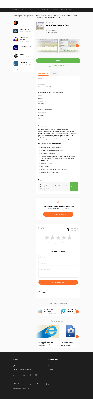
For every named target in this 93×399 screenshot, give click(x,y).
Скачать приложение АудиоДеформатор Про (53, 186)
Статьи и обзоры (67, 10)
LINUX (31, 10)
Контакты (51, 366)
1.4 (48, 28)
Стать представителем (58, 214)
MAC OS (23, 10)
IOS (38, 10)
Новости (55, 10)
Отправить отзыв (58, 282)
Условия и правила (29, 384)
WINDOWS (15, 10)
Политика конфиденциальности (47, 384)
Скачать (58, 61)
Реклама (50, 369)
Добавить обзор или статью (22, 369)
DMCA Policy (16, 384)
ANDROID (45, 10)
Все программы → (23, 70)
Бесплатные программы (44, 15)
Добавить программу (19, 366)
